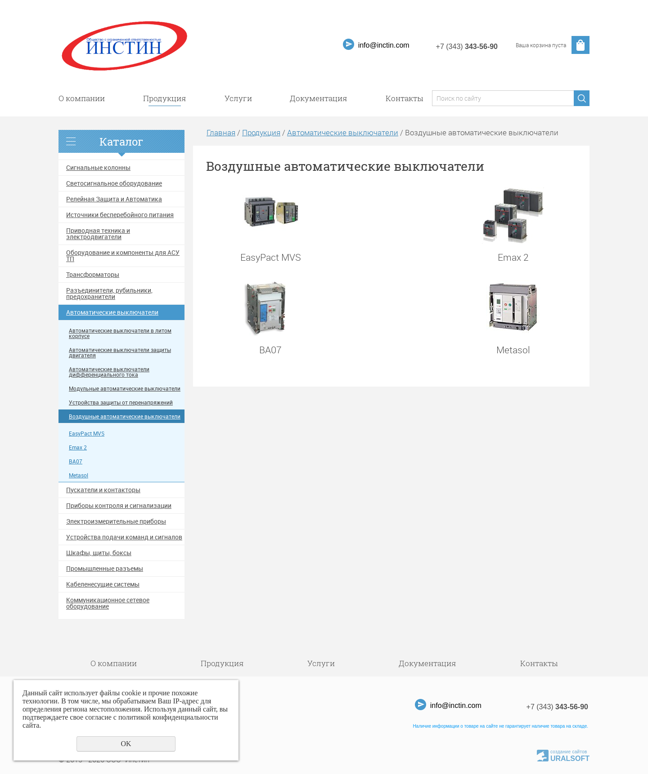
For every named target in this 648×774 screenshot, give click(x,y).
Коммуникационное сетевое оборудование (107, 603)
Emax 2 (78, 447)
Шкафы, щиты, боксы (98, 553)
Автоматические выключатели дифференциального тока (109, 372)
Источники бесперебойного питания (120, 215)
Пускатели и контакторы (103, 490)
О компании (81, 98)
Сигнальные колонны (98, 168)
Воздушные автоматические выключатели (124, 416)
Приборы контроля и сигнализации (118, 506)
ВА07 (75, 461)
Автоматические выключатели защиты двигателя (120, 353)
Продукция (164, 98)
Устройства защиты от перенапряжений (121, 402)
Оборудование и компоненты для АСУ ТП (123, 256)
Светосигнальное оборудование (114, 183)
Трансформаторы (92, 275)
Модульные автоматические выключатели (124, 388)
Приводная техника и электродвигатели (98, 234)
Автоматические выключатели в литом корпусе (120, 333)
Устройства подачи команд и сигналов (124, 537)
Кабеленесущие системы (103, 584)
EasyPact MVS (86, 433)
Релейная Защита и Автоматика (114, 199)
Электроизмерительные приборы (116, 521)
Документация (318, 98)
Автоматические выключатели (112, 312)
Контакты (404, 98)
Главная (221, 132)
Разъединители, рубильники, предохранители (109, 293)
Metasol (78, 475)
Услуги (238, 98)
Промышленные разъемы (104, 569)
